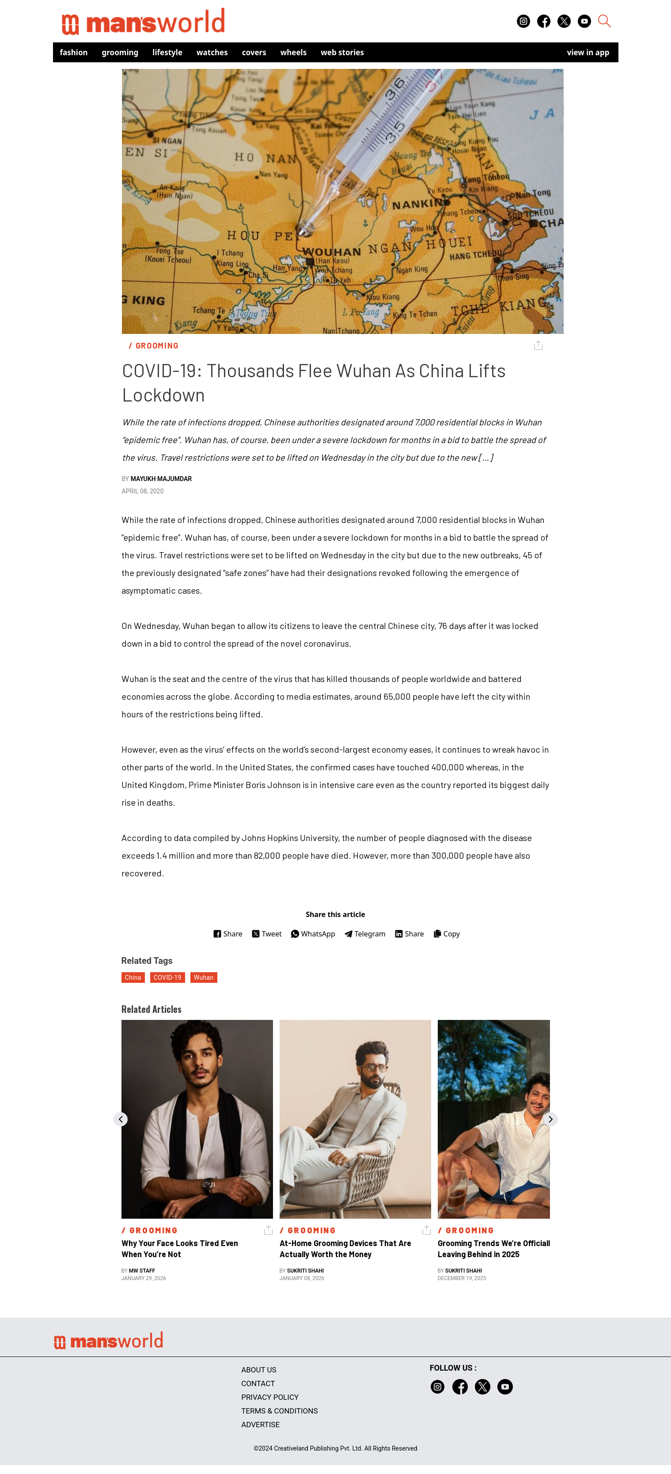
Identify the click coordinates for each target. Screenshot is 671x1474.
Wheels (294, 52)
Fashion (74, 52)
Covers (254, 52)
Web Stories (342, 52)
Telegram (365, 934)
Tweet (266, 934)
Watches (212, 52)
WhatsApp (313, 934)
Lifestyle (167, 52)
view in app (588, 52)
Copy (446, 934)
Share (228, 934)
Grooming (120, 52)
